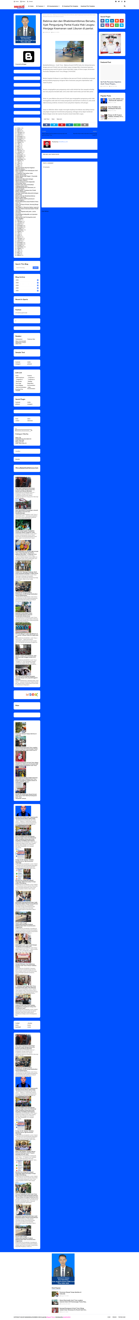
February (19, 132)
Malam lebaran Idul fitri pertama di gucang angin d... (24, 199)
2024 (18, 153)
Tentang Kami (18, 339)
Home (16, 1)
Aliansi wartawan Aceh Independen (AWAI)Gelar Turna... (25, 182)
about (28, 418)
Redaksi (114, 1317)
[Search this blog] (24, 267)
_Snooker (29, 1023)
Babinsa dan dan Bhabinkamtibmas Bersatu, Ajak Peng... (25, 196)
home (16, 418)
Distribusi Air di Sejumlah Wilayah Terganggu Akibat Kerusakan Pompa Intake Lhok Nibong (25, 882)
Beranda (17, 459)
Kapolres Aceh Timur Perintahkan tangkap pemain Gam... (24, 185)
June (18, 145)
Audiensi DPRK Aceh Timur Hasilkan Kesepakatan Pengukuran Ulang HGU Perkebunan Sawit (25, 1007)
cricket (29, 1027)
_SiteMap (29, 381)
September (20, 141)
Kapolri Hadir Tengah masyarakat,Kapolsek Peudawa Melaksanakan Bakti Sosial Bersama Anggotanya (25, 925)
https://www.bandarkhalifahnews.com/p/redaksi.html (20, 342)
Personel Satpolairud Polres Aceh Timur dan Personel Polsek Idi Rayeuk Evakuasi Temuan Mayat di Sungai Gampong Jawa (26, 1195)
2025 (18, 135)
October (19, 139)
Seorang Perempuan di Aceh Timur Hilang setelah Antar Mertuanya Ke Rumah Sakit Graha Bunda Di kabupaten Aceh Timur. (26, 764)
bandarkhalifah (66, 1317)
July (18, 143)
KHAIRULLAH (47, 32)
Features (29, 375)
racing (28, 1025)
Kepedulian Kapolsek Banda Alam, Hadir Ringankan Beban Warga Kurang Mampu (26, 903)
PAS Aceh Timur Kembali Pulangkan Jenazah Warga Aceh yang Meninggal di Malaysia (26, 678)
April (18, 129)
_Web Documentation (20, 387)
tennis (17, 1025)
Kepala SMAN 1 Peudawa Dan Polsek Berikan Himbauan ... (25, 191)
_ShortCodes (18, 381)
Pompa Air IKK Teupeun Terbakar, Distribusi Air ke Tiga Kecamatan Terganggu (24, 861)
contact (17, 420)
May (18, 146)
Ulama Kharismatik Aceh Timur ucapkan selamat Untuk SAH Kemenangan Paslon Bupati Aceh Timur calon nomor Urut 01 (26, 749)
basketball (18, 1027)
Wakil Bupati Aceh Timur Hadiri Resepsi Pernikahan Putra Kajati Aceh (26, 945)
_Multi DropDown (19, 377)
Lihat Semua (45, 211)
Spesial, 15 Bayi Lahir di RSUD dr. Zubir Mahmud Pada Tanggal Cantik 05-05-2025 (25, 657)
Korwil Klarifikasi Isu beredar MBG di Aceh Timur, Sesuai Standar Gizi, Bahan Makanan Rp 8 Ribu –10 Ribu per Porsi (26, 553)
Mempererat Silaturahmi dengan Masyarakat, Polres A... (24, 179)
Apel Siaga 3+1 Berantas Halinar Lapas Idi (26, 207)
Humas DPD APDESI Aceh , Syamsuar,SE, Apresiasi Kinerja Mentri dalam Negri (26, 817)
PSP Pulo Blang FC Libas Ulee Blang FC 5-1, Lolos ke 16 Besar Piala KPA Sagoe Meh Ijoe (26, 635)
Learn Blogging (19, 385)
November (20, 138)
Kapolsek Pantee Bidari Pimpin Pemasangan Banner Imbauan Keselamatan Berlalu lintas (23, 614)
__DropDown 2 (19, 379)
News (18, 437)
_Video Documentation (31, 388)
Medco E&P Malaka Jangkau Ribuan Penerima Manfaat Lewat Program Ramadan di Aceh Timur (25, 1153)
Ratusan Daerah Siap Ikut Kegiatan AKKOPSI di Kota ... (25, 168)
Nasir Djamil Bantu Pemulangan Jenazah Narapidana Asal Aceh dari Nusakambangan (26, 512)
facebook (17, 362)
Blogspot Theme (51, 1317)
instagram (17, 364)
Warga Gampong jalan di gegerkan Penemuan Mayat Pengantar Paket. (25, 531)
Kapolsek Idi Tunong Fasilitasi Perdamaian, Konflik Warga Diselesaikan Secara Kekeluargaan (26, 594)
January (19, 133)
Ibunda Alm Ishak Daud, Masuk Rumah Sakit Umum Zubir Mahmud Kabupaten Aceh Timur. (26, 796)
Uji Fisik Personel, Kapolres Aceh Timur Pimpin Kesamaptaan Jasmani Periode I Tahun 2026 (112, 83)
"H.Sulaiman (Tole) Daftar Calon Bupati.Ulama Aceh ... (24, 174)
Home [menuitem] (31, 6)
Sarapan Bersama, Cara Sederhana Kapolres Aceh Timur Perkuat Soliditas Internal (25, 965)
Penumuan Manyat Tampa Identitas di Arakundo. (70, 1293)
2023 (18, 224)
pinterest (29, 364)
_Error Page (18, 383)
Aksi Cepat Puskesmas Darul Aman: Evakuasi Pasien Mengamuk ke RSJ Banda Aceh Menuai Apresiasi (25, 490)
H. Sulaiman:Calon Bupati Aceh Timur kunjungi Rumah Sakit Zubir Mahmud (25, 986)
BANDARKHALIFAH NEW (23, 439)
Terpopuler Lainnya (20, 798)
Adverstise (30, 420)
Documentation (31, 385)
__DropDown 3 (31, 379)
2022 (18, 241)
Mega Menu (30, 383)
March (19, 131)
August (19, 142)
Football (17, 1023)
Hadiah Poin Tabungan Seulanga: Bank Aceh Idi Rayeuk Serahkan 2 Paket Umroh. (26, 572)
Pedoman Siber (31, 339)
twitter (29, 362)
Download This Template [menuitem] (70, 6)
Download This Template (19, 390)
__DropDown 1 (31, 377)
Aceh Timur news (21, 443)
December (20, 136)
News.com (19, 441)
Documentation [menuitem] (52, 6)
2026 (18, 128)
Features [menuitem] (39, 6)
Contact (30, 1)
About (22, 1)
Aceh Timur (19, 440)
